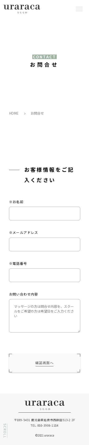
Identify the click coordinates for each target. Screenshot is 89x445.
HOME (14, 113)
